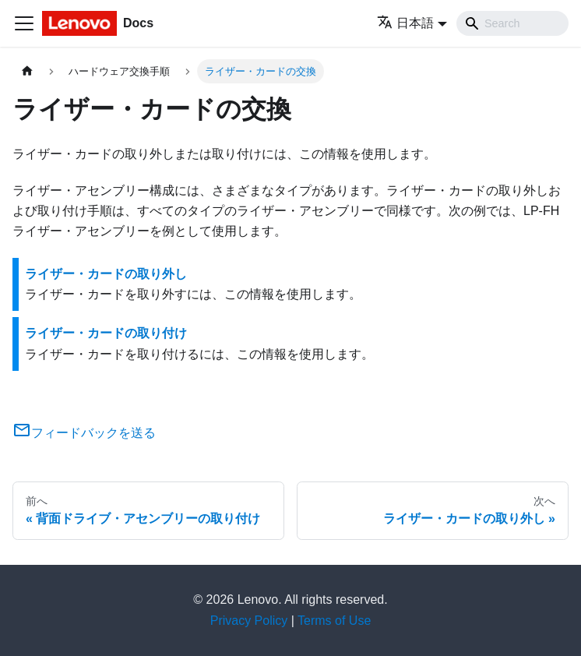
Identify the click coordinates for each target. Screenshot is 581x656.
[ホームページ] (27, 71)
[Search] (512, 23)
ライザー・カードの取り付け (106, 333)
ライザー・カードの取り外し (106, 273)
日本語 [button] (405, 23)
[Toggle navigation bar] (24, 23)
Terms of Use (334, 620)
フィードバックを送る (84, 432)
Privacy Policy (249, 620)
